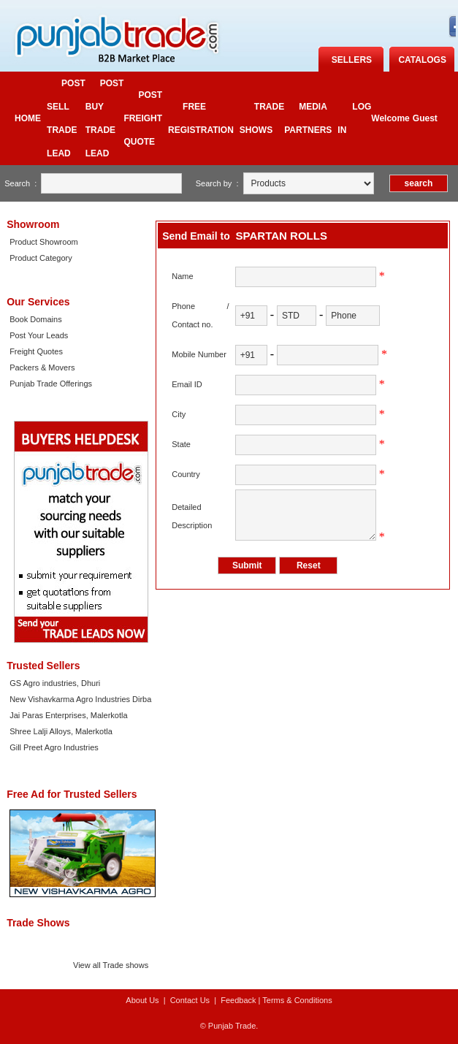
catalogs (422, 60)
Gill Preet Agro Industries (54, 747)
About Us (142, 1000)
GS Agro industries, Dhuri (54, 683)
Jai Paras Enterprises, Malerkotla (68, 715)
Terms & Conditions (297, 1000)
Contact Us (190, 1000)
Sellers (352, 60)
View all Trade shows (110, 965)
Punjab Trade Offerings (50, 383)
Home (28, 118)
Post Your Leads (38, 335)
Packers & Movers (42, 367)
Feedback (238, 1000)
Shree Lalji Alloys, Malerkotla (60, 731)
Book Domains (35, 319)
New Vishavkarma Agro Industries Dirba (80, 699)
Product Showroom (43, 241)
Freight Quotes (36, 351)
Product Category (40, 258)
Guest (425, 118)
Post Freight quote (142, 118)
